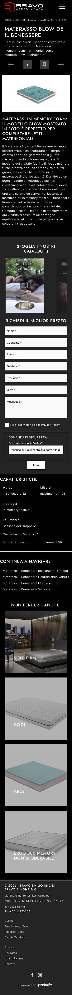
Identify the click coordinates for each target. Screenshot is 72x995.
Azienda (10, 947)
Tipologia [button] (10, 504)
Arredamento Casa (16, 926)
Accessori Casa (26, 19)
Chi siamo (11, 953)
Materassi (47, 19)
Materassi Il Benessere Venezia (26, 589)
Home (8, 19)
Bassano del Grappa (20, 526)
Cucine (9, 920)
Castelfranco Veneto (21, 534)
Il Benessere (14, 494)
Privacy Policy (50, 424)
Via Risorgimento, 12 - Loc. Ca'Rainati (28, 895)
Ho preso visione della (35, 424)
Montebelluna (16, 542)
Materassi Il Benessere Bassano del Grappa (35, 571)
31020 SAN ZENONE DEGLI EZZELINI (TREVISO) (34, 901)
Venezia (54, 542)
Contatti (10, 964)
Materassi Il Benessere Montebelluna (31, 583)
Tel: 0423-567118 (15, 906)
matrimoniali (52, 494)
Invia (36, 465)
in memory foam (17, 510)
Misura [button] (45, 488)
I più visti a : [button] (12, 520)
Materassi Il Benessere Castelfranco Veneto (36, 577)
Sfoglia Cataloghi (15, 937)
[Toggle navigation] (62, 6)
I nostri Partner (14, 958)
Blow (62, 19)
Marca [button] (8, 488)
